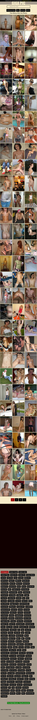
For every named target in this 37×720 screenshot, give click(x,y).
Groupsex (13, 621)
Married (26, 635)
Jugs (22, 629)
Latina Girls (17, 632)
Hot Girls (16, 627)
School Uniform (21, 664)
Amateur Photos (5, 575)
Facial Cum (14, 609)
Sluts (31, 676)
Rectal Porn (26, 661)
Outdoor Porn (12, 650)
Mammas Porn (19, 635)
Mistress (28, 638)
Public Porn (20, 658)
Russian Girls (13, 664)
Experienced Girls (5, 609)
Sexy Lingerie (11, 673)
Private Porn (13, 658)
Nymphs (15, 647)
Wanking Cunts (4, 693)
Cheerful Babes (13, 592)
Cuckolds (18, 598)
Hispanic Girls (4, 624)
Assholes (21, 577)
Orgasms (27, 647)
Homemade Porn (30, 624)
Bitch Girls (12, 583)
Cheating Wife (4, 592)
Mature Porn (12, 638)
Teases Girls (13, 684)
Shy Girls (3, 676)
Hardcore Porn (27, 621)
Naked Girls (26, 641)
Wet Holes (12, 693)
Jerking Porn (13, 629)
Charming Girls (25, 589)
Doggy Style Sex (14, 603)
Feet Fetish (26, 609)
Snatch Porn (20, 678)
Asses (15, 577)
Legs (22, 632)
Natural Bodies (11, 644)
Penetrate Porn (14, 653)
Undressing (25, 687)
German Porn (27, 615)
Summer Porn (27, 681)
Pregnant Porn (20, 655)
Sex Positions (21, 670)
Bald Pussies (4, 580)
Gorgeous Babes (5, 621)
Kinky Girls (4, 632)
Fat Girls (20, 609)
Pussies (3, 661)
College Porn (20, 595)
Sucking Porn (19, 681)
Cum (24, 598)
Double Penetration (24, 603)
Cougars (27, 595)
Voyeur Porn (30, 690)
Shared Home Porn (20, 673)
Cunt (27, 598)
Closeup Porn (4, 595)
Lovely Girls (12, 635)
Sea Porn (29, 664)
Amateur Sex (22, 575)
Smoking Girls (12, 678)
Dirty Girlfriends (5, 603)
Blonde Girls (26, 583)
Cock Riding (12, 595)
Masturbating (4, 638)
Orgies (32, 647)
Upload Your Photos (16, 713)
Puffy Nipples (28, 658)
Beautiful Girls (25, 580)
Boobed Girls (12, 586)
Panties (19, 650)
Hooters (3, 627)
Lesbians (27, 632)
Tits (9, 687)
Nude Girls (3, 647)
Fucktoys (11, 615)
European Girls (20, 606)
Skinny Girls (10, 676)
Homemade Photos (11, 10)
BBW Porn (18, 580)
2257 (14, 716)
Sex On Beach (4, 670)
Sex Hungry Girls (10, 667)
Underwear (18, 687)
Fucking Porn (4, 615)
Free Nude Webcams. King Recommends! (18, 703)
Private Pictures (5, 658)
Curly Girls (3, 601)
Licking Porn (4, 635)
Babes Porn (27, 577)
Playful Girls (30, 653)
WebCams (23, 10)
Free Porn (20, 612)
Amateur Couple (13, 572)
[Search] (18, 6)
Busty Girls (4, 589)
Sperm (26, 678)
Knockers (10, 632)
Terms (10, 716)
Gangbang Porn (19, 615)
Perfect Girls (22, 653)
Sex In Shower (26, 667)
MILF (23, 638)
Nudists (10, 647)
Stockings (32, 678)
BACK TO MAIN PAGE (6, 709)
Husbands (32, 627)
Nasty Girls (4, 644)
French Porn (27, 612)
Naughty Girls (20, 644)
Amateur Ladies (22, 572)
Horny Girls (9, 627)
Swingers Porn (4, 684)
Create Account (25, 0)
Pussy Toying (19, 661)
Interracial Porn (5, 629)
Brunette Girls (30, 586)
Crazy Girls (4, 598)
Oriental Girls (4, 650)
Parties (24, 650)
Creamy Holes (11, 598)
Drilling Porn (12, 606)
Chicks (20, 592)
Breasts (24, 586)
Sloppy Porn (25, 676)
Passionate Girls (5, 653)
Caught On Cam (16, 589)
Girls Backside (19, 618)
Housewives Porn (24, 627)
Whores (18, 693)
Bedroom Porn (4, 583)
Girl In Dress (4, 618)
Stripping (3, 681)
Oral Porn (21, 647)
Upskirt (12, 690)
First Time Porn (5, 612)
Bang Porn (11, 580)
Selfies (2, 667)
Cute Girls (18, 601)
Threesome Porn (28, 684)
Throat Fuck (4, 687)
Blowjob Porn (4, 586)
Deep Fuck (24, 601)
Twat (13, 687)
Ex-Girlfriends (29, 606)
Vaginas (23, 690)
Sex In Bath (18, 667)
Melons (18, 638)
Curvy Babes (11, 601)
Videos (17, 10)
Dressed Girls (4, 606)
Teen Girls (19, 684)
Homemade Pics (20, 624)
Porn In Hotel (13, 655)
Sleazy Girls (17, 676)
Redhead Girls (4, 664)
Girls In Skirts (27, 618)
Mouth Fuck (18, 641)
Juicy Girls (27, 629)
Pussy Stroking (10, 661)
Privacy (18, 716)
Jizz (19, 629)
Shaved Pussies (30, 673)
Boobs (18, 586)
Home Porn (12, 624)
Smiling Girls (4, 678)
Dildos (30, 601)
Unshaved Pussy (5, 690)
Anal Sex (3, 577)
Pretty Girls (28, 655)
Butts (9, 589)
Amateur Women (30, 575)
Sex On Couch (13, 670)
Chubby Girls (26, 592)
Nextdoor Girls (28, 644)
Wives (23, 693)
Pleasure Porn (4, 655)
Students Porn (10, 681)
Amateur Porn (14, 575)
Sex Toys (28, 670)
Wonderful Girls (30, 693)
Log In (30, 0)
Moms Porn (4, 641)
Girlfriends (11, 618)
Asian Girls (9, 577)
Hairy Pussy (20, 621)
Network (28, 10)
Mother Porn (11, 641)
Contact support (24, 716)
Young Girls (4, 696)
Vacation (18, 690)
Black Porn (19, 583)
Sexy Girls (3, 673)
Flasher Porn (13, 612)
